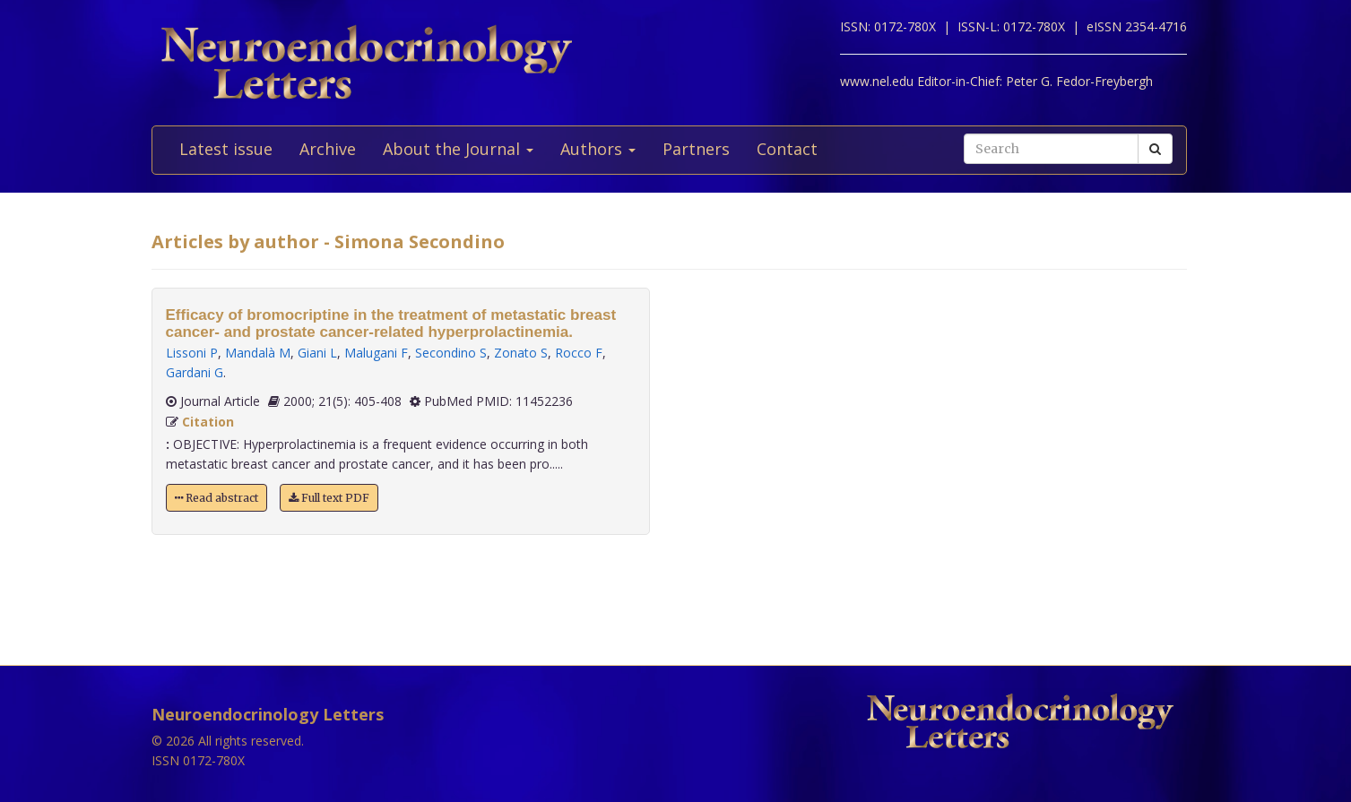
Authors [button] (598, 149)
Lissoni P (192, 352)
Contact (787, 149)
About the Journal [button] (458, 149)
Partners (696, 149)
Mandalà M (257, 352)
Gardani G (194, 372)
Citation (208, 421)
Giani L (317, 352)
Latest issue (226, 149)
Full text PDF (329, 497)
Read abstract (216, 497)
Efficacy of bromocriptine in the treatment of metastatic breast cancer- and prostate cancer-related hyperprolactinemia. (391, 323)
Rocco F (578, 352)
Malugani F (376, 352)
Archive (327, 149)
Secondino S (451, 352)
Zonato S (521, 352)
